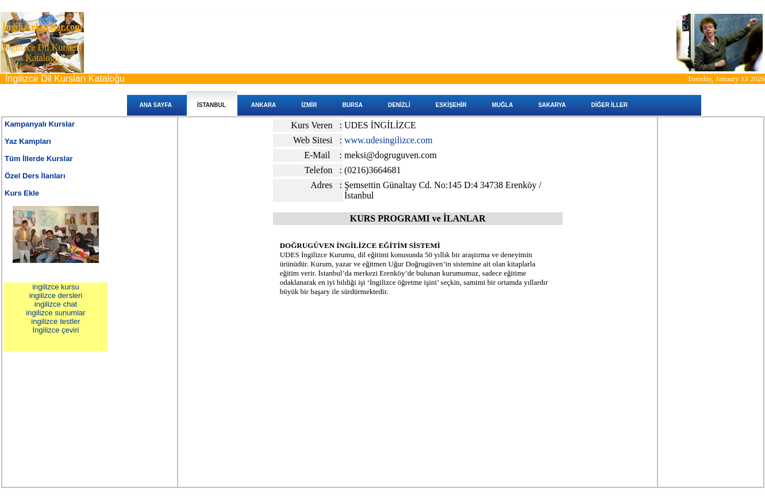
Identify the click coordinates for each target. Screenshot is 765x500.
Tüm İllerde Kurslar (38, 158)
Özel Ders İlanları (35, 175)
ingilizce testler (55, 321)
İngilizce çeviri (56, 330)
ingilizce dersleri (55, 295)
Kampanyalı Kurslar (40, 124)
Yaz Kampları (28, 141)
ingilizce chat (55, 304)
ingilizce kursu (55, 287)
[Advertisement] (417, 345)
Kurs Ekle (22, 193)
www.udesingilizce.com (388, 140)
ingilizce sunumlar (55, 312)
